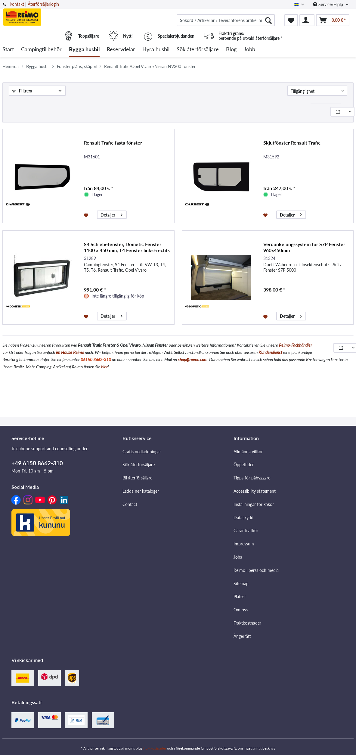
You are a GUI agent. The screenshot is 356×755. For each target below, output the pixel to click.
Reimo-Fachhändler (295, 345)
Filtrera (22, 90)
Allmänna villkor (248, 451)
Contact (129, 504)
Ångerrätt (242, 636)
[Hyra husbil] (155, 49)
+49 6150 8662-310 (37, 463)
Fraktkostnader (247, 623)
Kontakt (17, 4)
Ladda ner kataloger (140, 491)
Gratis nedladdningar (141, 451)
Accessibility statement (255, 491)
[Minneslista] (291, 20)
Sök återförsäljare (138, 464)
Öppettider (244, 464)
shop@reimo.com (192, 359)
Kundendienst (270, 352)
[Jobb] (249, 49)
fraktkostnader (154, 748)
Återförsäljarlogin (43, 4)
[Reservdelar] (121, 49)
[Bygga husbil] (84, 49)
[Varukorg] (332, 20)
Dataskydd (243, 517)
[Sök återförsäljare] (198, 49)
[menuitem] (226, 20)
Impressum (244, 543)
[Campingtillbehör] (41, 49)
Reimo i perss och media (256, 570)
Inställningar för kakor (254, 504)
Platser (240, 596)
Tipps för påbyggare (252, 477)
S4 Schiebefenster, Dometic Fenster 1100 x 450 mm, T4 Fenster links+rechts (127, 247)
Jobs (238, 557)
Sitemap (241, 583)
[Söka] (268, 20)
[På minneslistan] (87, 214)
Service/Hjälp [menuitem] (328, 4)
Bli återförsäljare (137, 477)
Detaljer (111, 214)
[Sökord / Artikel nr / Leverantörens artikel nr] (226, 20)
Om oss (241, 609)
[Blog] (231, 49)
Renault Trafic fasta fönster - (114, 142)
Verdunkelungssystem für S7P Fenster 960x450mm (304, 247)
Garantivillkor (246, 530)
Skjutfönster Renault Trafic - (293, 142)
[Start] (8, 49)
